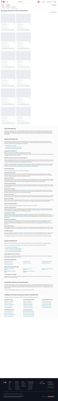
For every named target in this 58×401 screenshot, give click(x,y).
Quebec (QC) (10, 131)
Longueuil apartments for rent (5, 304)
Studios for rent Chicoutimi (23, 350)
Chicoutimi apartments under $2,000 (6, 374)
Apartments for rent (23, 185)
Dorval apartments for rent (5, 303)
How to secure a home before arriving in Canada (10, 153)
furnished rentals (20, 175)
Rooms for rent (7, 221)
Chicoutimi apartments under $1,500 (6, 372)
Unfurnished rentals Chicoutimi (5, 362)
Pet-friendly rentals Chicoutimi (5, 364)
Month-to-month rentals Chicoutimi (24, 364)
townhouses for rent (4, 201)
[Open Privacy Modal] (7, 2)
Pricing (43, 1)
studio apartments (8, 174)
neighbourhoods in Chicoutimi (6, 295)
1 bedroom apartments (14, 173)
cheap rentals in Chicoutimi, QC (13, 257)
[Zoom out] (56, 398)
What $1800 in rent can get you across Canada (10, 152)
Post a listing (49, 1)
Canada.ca (3, 321)
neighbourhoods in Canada (8, 170)
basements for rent (26, 206)
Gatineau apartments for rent (23, 301)
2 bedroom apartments (22, 173)
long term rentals (7, 176)
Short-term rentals (26, 249)
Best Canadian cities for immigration (8, 284)
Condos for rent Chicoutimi (5, 352)
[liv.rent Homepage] (3, 2)
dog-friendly (24, 233)
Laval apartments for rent (23, 300)
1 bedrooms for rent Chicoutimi (23, 352)
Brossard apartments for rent (23, 303)
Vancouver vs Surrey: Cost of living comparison (10, 287)
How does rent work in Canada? (7, 150)
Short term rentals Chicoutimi (23, 362)
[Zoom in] (56, 396)
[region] (45, 204)
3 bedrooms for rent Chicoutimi (23, 355)
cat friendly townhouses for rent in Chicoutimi (18, 265)
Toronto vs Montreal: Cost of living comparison (10, 289)
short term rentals (15, 176)
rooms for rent (16, 258)
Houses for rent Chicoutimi (5, 355)
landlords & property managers (13, 145)
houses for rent (10, 192)
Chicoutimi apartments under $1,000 (6, 371)
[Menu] (55, 2)
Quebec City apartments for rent (6, 301)
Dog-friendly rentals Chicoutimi (5, 365)
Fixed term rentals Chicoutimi (23, 365)
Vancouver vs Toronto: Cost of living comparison (10, 286)
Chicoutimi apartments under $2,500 (6, 375)
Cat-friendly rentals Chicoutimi (5, 367)
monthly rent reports (4, 161)
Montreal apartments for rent (5, 300)
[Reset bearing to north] (56, 399)
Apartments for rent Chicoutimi (5, 350)
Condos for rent (3, 213)
